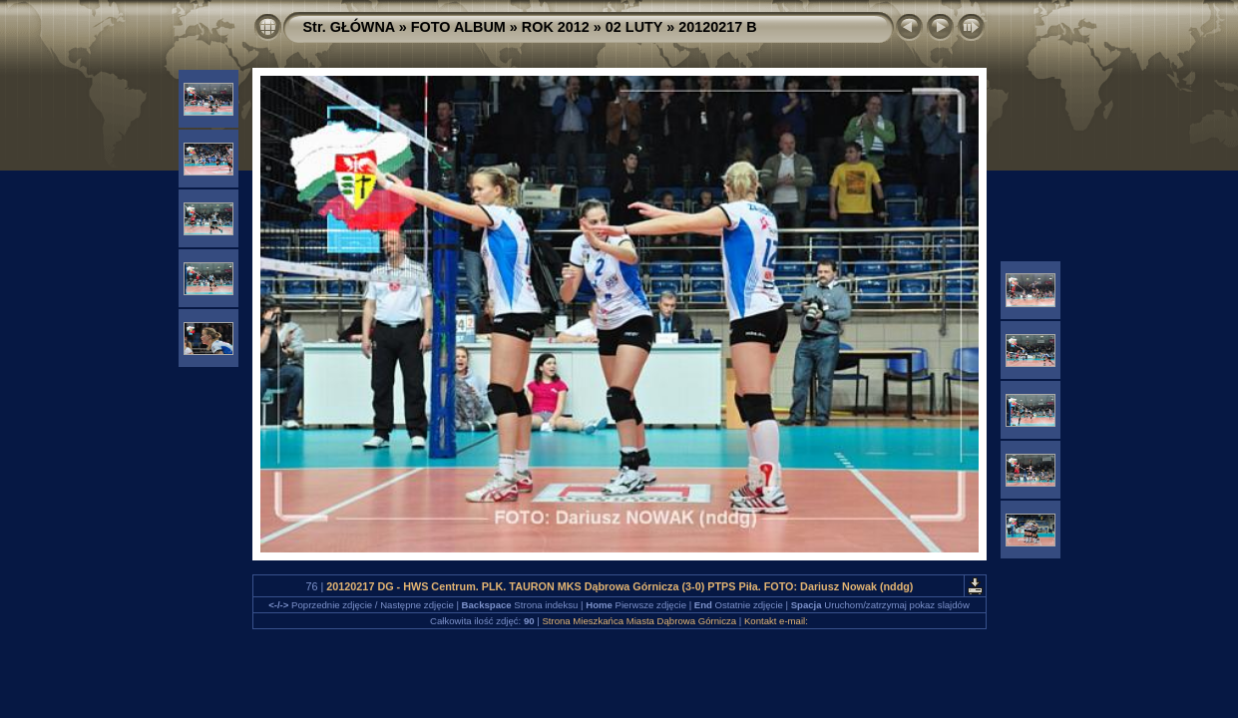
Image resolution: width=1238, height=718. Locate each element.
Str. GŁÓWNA (349, 27)
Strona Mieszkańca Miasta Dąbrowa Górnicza (639, 620)
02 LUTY (634, 27)
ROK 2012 (556, 27)
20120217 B (717, 27)
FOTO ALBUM (458, 27)
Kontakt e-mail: (776, 620)
